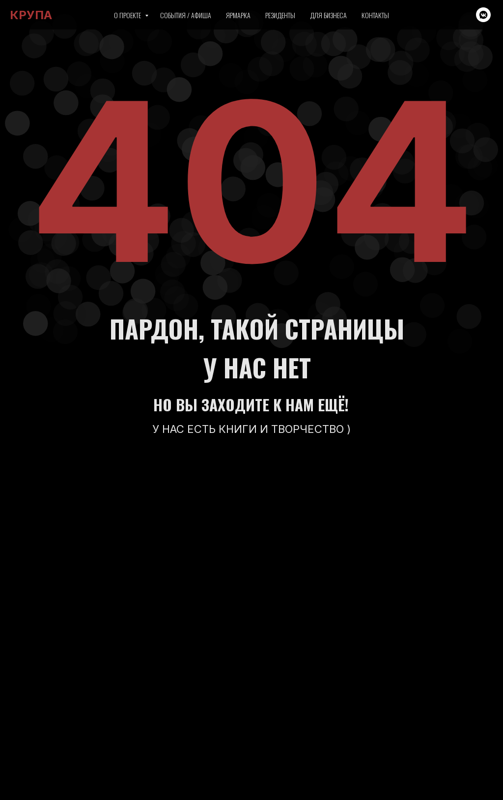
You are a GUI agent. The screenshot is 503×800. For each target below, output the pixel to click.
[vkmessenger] (483, 14)
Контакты (375, 15)
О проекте (128, 15)
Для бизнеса (328, 15)
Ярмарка (238, 15)
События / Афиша (185, 15)
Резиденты (280, 15)
